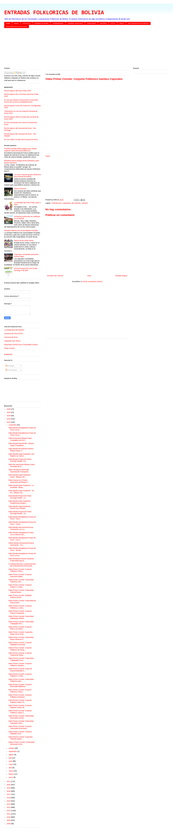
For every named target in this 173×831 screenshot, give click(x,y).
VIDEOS (121, 23)
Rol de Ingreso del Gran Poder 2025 (17, 91)
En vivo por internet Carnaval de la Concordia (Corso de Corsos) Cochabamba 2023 (21, 101)
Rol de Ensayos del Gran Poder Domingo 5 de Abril (26, 269)
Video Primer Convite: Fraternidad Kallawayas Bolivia (20, 617)
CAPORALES (56, 203)
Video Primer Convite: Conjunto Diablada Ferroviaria (20, 644)
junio (11, 761)
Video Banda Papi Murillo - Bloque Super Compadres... (21, 444)
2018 (9, 791)
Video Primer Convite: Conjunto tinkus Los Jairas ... (20, 628)
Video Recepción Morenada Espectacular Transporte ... (19, 471)
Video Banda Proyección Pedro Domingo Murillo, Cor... (19, 460)
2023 (9, 419)
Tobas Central (9, 348)
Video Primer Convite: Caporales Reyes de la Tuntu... (20, 633)
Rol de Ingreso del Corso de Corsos (16, 26)
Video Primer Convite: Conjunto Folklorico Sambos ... (20, 664)
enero (11, 777)
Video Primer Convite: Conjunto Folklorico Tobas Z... (20, 712)
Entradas (10, 366)
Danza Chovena (20, 189)
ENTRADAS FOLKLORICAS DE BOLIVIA (54, 13)
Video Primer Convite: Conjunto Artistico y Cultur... (20, 586)
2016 (9, 798)
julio (10, 758)
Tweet (47, 156)
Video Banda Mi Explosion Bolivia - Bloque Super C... (21, 450)
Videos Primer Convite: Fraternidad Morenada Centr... (21, 743)
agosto (11, 755)
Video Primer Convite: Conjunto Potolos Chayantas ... (20, 612)
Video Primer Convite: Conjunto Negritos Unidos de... (20, 706)
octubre (12, 748)
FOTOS (113, 23)
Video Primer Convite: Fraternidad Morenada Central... (20, 717)
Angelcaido (8, 354)
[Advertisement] (75, 48)
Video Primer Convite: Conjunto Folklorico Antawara (20, 696)
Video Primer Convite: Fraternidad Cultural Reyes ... (20, 591)
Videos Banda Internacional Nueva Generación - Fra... (21, 544)
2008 (9, 824)
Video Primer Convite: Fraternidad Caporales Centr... (20, 722)
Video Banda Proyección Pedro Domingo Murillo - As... (19, 513)
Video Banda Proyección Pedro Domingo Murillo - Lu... (19, 497)
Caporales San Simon (12, 341)
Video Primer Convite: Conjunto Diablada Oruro (20, 733)
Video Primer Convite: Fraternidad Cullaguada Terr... (20, 623)
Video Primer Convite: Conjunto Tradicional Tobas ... (20, 654)
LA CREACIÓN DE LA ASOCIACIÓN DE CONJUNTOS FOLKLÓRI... (22, 565)
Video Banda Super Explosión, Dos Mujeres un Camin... (21, 455)
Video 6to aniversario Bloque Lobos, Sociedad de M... (21, 465)
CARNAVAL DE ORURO (41, 23)
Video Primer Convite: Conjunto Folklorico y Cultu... (20, 607)
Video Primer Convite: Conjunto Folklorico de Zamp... (20, 649)
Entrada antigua (121, 276)
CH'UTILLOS (26, 23)
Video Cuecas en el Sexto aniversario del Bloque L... (18, 481)
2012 (9, 811)
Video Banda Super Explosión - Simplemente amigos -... (19, 502)
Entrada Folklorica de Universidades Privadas (21, 230)
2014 (9, 804)
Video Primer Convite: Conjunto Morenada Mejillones (20, 685)
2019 (9, 788)
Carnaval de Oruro (11, 337)
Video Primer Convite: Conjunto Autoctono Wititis (20, 575)
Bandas (16, 23)
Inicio (89, 276)
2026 (9, 409)
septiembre (13, 751)
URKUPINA (103, 23)
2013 (9, 807)
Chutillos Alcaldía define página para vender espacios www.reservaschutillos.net (20, 150)
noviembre (13, 425)
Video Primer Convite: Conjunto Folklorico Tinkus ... (20, 570)
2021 (9, 781)
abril (10, 768)
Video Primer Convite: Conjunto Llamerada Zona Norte (20, 727)
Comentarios (11, 370)
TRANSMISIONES (58, 23)
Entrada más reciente (55, 276)
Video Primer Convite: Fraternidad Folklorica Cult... (20, 581)
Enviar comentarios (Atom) (92, 281)
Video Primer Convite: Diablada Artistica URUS (20, 596)
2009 (9, 820)
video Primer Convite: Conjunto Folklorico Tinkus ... (19, 691)
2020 (9, 785)
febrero (11, 774)
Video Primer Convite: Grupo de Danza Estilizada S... (20, 670)
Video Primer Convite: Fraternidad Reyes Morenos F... (20, 638)
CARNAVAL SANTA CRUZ (75, 23)
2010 (9, 817)
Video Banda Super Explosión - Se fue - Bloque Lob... (21, 492)
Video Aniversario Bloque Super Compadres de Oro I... (20, 439)
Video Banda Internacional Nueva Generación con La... (20, 528)
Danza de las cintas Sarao (23, 240)
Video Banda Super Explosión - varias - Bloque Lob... (19, 476)
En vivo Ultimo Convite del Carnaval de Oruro (21, 139)
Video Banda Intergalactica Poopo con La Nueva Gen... (20, 534)
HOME (8, 23)
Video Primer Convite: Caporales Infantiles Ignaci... (20, 738)
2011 (9, 814)
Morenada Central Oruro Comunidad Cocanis (21, 345)
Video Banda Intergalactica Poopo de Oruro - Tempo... (22, 549)
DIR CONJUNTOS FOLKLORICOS (138, 23)
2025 (9, 412)
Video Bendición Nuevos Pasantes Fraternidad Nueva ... (21, 560)
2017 (9, 794)
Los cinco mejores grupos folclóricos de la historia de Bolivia (27, 176)
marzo (11, 771)
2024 (9, 416)
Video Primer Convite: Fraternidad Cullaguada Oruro (20, 659)
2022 (9, 422)
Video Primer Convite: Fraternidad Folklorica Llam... (20, 680)
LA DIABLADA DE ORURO (14, 330)
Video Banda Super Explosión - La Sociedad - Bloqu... (21, 486)
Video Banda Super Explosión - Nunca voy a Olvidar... (19, 507)
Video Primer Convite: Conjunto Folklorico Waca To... (20, 701)
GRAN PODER (91, 23)
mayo (11, 764)
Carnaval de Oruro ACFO (13, 333)
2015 (9, 801)
